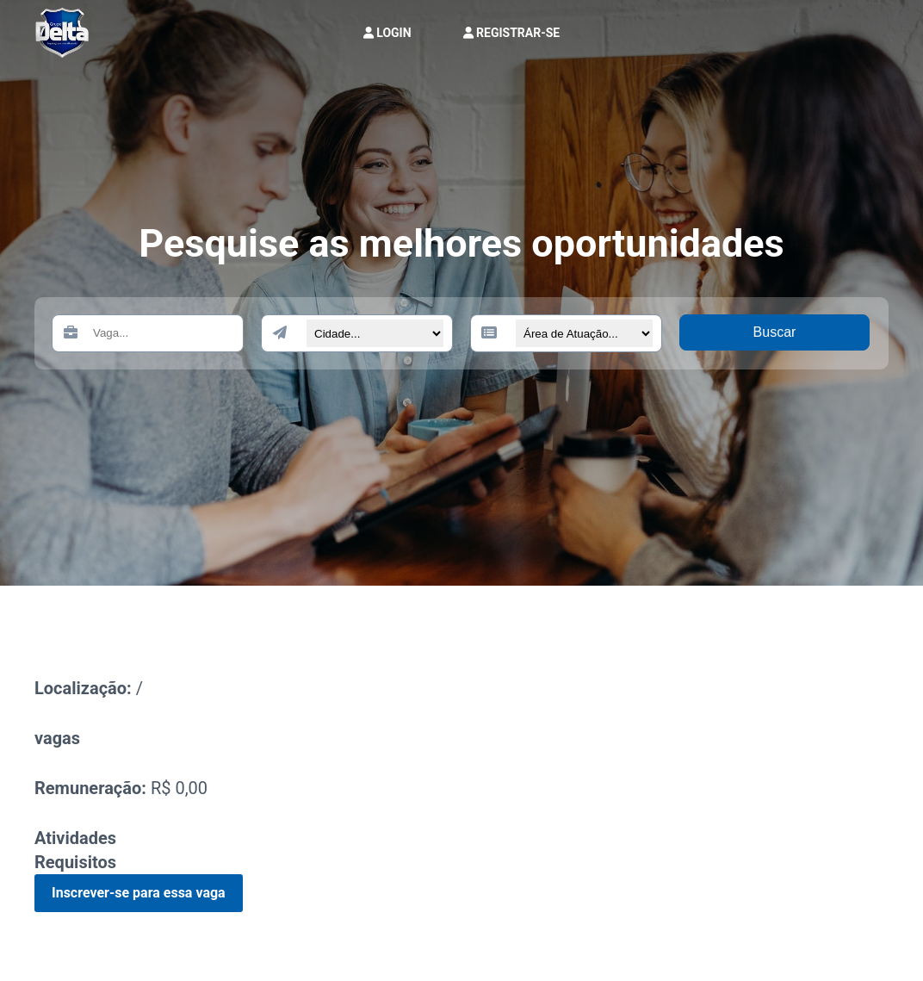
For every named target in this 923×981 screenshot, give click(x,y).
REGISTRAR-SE (512, 33)
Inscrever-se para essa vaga (139, 893)
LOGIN (387, 33)
